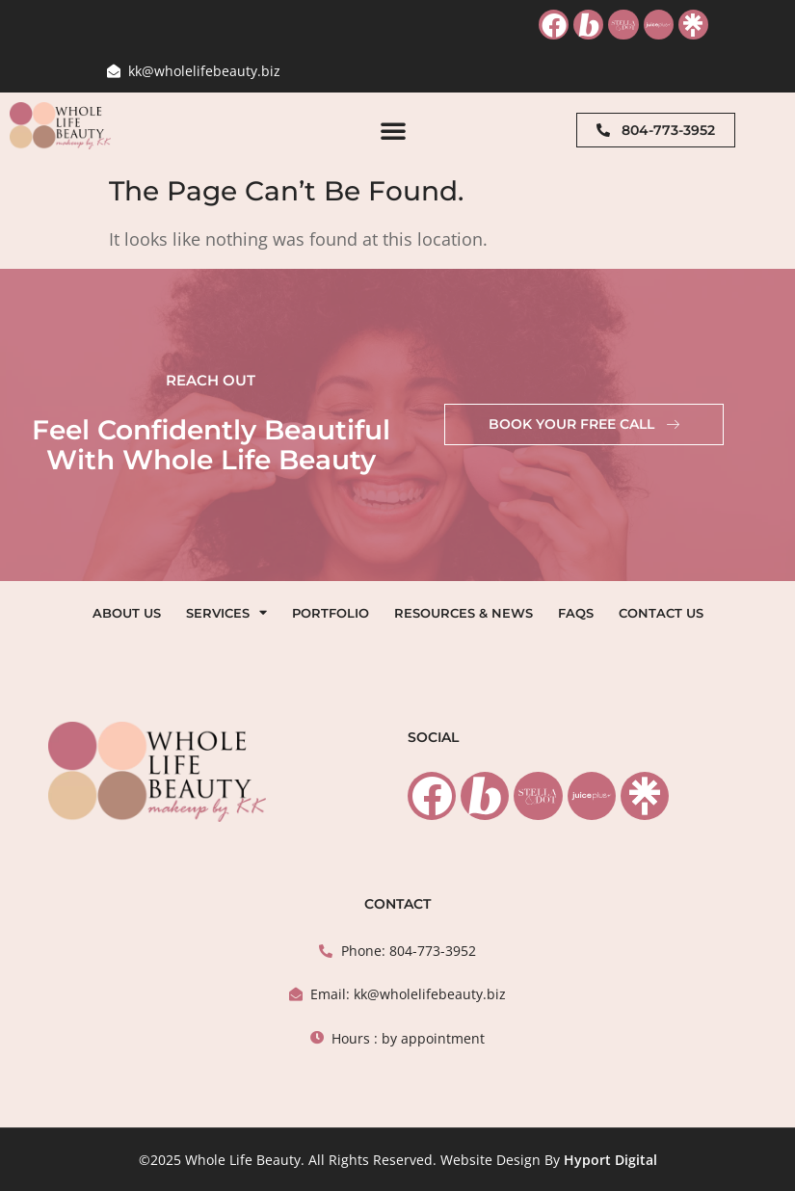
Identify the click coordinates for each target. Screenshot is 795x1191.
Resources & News (463, 613)
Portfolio (330, 613)
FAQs (576, 613)
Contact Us (661, 613)
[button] (393, 130)
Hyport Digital (610, 1160)
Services (226, 612)
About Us (127, 613)
